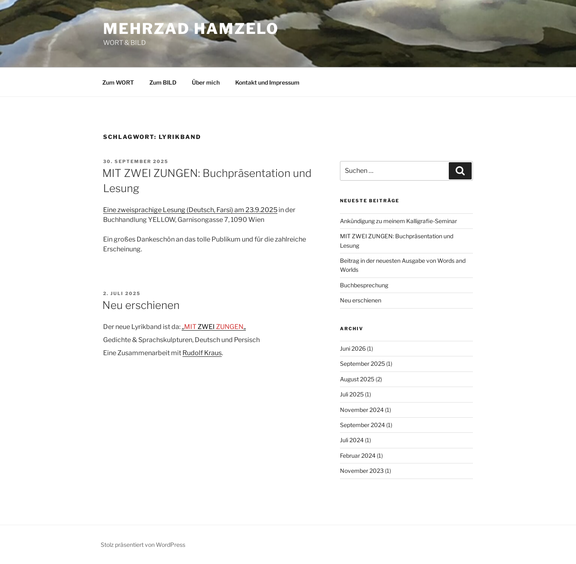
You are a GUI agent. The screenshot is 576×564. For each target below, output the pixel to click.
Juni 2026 (353, 348)
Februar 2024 (358, 455)
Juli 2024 (352, 439)
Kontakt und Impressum (267, 82)
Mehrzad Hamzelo (191, 29)
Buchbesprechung (364, 285)
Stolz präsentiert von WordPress (143, 544)
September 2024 (362, 424)
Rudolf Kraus (202, 353)
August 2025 (357, 379)
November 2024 (362, 409)
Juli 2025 (352, 394)
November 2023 (362, 470)
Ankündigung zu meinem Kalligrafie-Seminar (398, 220)
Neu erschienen (141, 305)
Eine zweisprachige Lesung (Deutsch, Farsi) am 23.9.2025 (190, 210)
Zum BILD (162, 82)
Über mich (206, 82)
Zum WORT (118, 82)
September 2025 (362, 363)
